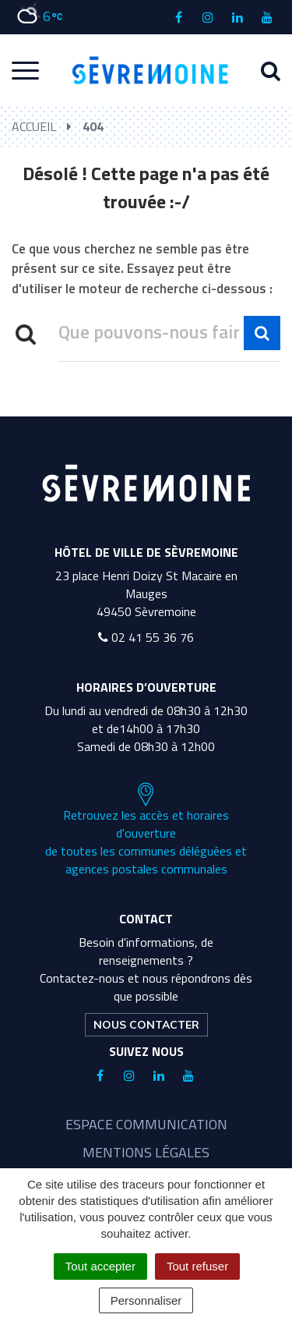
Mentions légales (146, 1152)
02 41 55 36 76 (146, 637)
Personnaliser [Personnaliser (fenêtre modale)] (146, 1300)
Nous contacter (146, 1025)
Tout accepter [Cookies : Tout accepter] (100, 1266)
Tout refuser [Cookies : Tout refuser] (197, 1266)
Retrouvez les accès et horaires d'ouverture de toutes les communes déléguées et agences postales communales (146, 829)
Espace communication (146, 1124)
